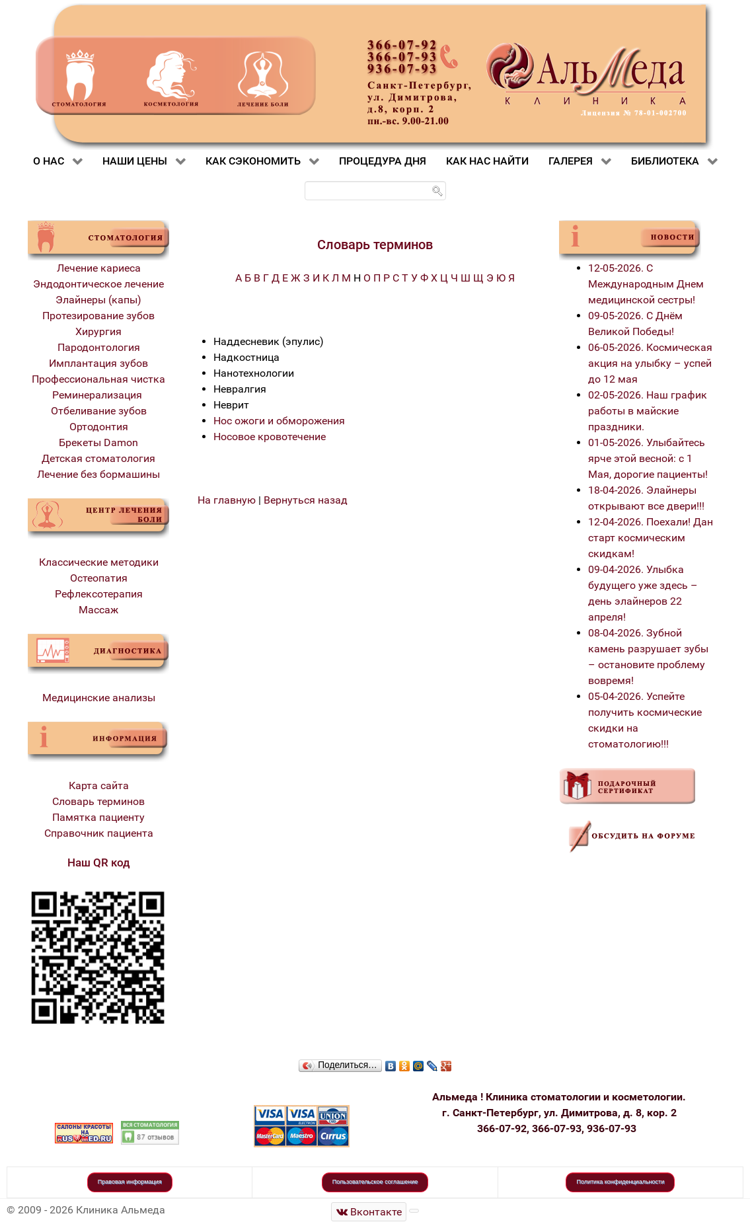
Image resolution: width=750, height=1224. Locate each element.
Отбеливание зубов (99, 410)
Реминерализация (98, 395)
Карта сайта (99, 785)
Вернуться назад (306, 500)
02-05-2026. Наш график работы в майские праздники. (647, 411)
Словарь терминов (98, 801)
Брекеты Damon (98, 442)
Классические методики (99, 562)
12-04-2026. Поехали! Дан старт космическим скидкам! (650, 538)
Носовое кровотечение (269, 436)
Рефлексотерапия (99, 594)
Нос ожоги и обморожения (279, 420)
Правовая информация (130, 1181)
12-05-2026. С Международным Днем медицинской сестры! (646, 284)
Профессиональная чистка (98, 379)
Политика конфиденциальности (620, 1181)
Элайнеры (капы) (98, 299)
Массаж (98, 609)
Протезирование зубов (98, 315)
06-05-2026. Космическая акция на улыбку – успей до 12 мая (650, 363)
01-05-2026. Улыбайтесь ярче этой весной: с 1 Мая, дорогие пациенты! (648, 458)
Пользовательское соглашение (375, 1181)
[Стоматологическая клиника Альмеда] (368, 1211)
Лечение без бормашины (98, 474)
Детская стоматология (98, 458)
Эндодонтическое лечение (98, 284)
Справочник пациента (98, 833)
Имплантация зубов (98, 363)
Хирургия (98, 331)
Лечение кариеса (99, 268)
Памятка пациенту (98, 817)
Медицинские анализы (98, 697)
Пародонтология (98, 347)
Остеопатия (99, 578)
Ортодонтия (98, 426)
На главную (227, 500)
